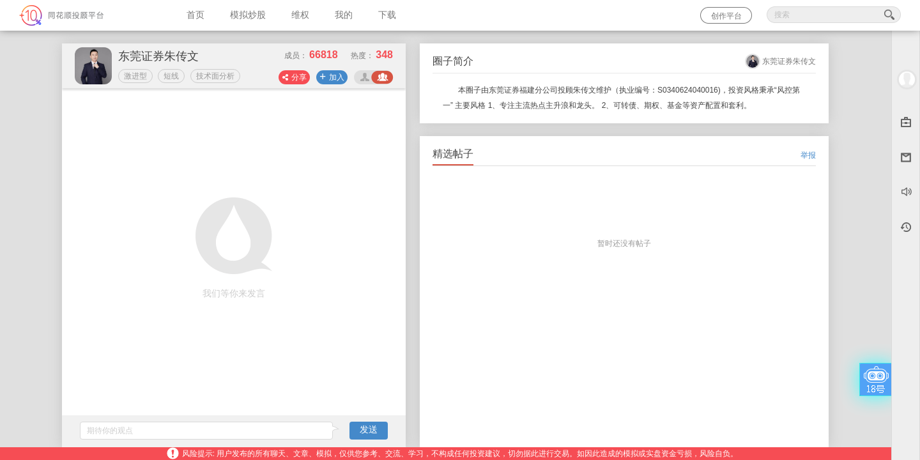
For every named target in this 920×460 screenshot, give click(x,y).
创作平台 (726, 16)
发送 (369, 429)
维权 (300, 15)
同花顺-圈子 (87, 15)
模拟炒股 (248, 15)
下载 (387, 15)
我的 (344, 15)
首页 (195, 15)
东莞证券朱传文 (789, 61)
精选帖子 (453, 153)
